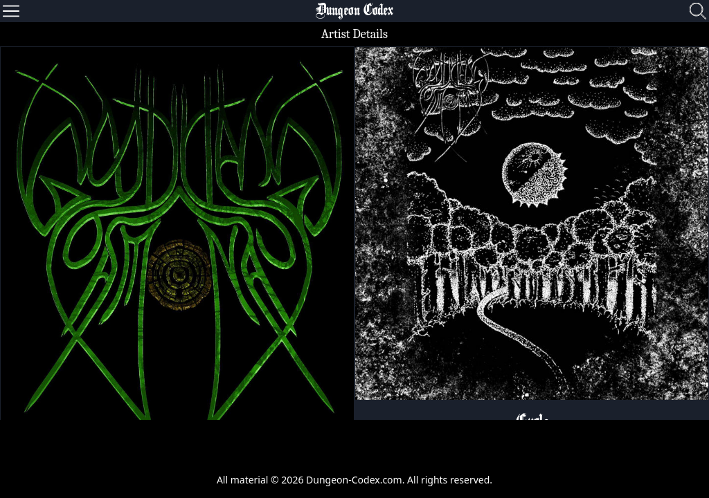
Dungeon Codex (354, 11)
